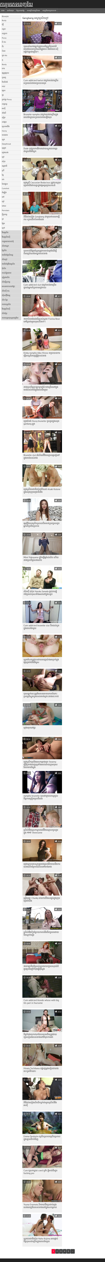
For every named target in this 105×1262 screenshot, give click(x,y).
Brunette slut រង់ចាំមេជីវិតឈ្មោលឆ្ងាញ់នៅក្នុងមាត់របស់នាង (42, 456)
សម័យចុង (10, 10)
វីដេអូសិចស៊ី (6, 237)
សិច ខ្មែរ (5, 300)
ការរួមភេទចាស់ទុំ (8, 241)
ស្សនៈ (4, 29)
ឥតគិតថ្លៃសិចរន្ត (7, 255)
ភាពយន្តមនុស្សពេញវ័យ (10, 318)
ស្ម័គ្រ (3, 117)
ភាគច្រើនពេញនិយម (33, 10)
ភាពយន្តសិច (6, 304)
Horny (4, 131)
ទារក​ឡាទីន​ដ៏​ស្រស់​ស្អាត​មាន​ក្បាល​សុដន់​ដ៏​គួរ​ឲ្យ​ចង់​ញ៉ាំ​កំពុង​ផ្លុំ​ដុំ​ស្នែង (41, 967)
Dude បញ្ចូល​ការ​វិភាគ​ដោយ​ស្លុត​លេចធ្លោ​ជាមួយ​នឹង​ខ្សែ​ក (40, 150)
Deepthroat (6, 144)
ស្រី (3, 170)
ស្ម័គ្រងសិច (6, 277)
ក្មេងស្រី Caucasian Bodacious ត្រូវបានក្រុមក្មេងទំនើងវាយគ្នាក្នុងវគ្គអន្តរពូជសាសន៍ (42, 184)
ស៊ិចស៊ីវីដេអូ (6, 295)
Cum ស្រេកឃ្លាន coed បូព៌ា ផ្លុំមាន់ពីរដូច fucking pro (40, 1172)
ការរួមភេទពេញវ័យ (16, 4)
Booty (4, 64)
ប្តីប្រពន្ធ (4, 214)
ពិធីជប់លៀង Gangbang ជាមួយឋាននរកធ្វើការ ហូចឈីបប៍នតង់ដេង (42, 218)
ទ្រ (3, 219)
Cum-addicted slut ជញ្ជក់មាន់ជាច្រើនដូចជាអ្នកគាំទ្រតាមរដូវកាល (40, 286)
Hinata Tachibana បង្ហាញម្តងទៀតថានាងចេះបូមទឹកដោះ (41, 1069)
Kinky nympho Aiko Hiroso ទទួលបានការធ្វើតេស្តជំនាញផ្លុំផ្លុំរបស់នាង (42, 354)
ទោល (4, 206)
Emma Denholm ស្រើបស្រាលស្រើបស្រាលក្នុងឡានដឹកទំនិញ (42, 1138)
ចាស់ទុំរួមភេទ (6, 273)
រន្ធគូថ (4, 148)
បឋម (3, 10)
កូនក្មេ (4, 77)
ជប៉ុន (3, 161)
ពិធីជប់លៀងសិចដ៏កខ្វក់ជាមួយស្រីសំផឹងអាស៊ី (40, 1104)
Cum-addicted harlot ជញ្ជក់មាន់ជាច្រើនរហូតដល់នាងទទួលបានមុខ (41, 81)
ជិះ (3, 46)
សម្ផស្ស (4, 104)
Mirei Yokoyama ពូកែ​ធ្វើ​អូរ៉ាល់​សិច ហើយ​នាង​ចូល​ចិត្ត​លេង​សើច (41, 558)
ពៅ (3, 197)
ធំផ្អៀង (4, 192)
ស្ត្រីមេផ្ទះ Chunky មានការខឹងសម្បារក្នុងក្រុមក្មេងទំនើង (42, 899)
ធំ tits (4, 42)
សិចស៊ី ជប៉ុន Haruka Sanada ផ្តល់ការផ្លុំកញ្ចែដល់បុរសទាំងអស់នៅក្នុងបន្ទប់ (40, 593)
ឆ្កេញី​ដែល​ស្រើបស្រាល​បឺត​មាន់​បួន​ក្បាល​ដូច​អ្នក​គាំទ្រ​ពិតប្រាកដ (42, 524)
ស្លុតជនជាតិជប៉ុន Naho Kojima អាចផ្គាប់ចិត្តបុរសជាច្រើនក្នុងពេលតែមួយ (41, 1240)
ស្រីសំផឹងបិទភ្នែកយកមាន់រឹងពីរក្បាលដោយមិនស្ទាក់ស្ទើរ (41, 933)
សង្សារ (4, 122)
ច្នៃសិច (4, 250)
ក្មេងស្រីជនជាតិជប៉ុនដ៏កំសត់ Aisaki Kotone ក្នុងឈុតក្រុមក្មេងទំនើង (42, 490)
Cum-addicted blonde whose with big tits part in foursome (41, 1001)
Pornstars (5, 210)
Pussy (4, 38)
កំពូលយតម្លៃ (20, 10)
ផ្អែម (3, 223)
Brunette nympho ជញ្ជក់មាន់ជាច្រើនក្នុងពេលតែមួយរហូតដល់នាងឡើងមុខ (41, 116)
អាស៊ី (3, 108)
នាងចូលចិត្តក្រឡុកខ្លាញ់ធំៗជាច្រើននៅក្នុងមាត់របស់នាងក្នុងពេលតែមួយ (41, 388)
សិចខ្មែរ (4, 313)
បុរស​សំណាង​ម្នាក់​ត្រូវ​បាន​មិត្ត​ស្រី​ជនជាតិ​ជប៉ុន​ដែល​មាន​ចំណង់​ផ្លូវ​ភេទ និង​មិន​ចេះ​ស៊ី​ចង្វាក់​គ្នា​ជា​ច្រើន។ (41, 49)
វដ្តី (3, 24)
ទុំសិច (4, 268)
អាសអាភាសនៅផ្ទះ (8, 286)
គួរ (3, 95)
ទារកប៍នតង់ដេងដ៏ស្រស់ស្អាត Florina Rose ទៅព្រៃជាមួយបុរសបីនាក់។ (42, 320)
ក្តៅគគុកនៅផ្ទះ (30, 727)
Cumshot (5, 188)
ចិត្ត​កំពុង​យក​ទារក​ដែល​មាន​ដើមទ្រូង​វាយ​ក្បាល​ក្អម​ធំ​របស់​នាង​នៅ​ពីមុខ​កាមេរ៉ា (40, 1035)
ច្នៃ (3, 175)
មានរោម (5, 135)
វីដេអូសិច (5, 232)
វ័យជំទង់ (5, 82)
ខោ (3, 179)
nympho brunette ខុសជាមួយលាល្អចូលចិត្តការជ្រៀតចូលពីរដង (41, 797)
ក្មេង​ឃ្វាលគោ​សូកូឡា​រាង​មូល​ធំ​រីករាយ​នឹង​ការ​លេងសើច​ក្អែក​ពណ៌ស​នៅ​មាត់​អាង (42, 865)
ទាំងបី (4, 113)
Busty (4, 20)
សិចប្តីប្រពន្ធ (6, 282)
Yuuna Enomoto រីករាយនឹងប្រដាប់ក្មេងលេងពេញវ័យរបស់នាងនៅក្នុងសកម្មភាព (40, 1206)
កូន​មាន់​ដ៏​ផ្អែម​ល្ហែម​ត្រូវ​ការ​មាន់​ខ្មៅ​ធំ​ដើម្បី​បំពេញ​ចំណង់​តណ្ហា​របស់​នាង (40, 252)
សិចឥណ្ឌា (5, 246)
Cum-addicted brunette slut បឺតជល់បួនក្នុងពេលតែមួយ (41, 627)
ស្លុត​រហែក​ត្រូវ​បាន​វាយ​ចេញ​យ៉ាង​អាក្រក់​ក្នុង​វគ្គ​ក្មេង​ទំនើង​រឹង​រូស (41, 661)
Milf (3, 86)
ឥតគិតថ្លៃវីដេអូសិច (8, 264)
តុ (2, 60)
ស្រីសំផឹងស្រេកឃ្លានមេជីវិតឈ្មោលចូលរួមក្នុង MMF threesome (41, 831)
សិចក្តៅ (4, 259)
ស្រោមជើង (6, 126)
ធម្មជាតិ (4, 166)
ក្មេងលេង (5, 152)
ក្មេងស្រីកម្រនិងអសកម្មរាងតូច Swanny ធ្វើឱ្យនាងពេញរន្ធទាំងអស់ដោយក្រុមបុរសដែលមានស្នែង (41, 764)
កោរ (3, 68)
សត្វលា (4, 33)
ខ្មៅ (3, 201)
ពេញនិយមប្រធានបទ (49, 10)
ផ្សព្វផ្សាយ (5, 73)
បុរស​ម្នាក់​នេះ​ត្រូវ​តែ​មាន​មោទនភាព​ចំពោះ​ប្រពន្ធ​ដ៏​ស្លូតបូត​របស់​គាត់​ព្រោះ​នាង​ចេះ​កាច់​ (41, 695)
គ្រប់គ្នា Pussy (7, 99)
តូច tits (4, 55)
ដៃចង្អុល (5, 184)
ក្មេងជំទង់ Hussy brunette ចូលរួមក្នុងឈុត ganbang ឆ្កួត (41, 422)
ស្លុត (3, 139)
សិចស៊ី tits (6, 291)
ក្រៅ (3, 228)
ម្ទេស (3, 90)
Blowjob (5, 16)
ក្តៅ (3, 157)
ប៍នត (3, 51)
